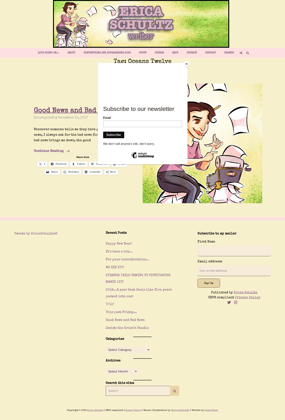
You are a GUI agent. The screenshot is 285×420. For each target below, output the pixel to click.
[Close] (186, 64)
